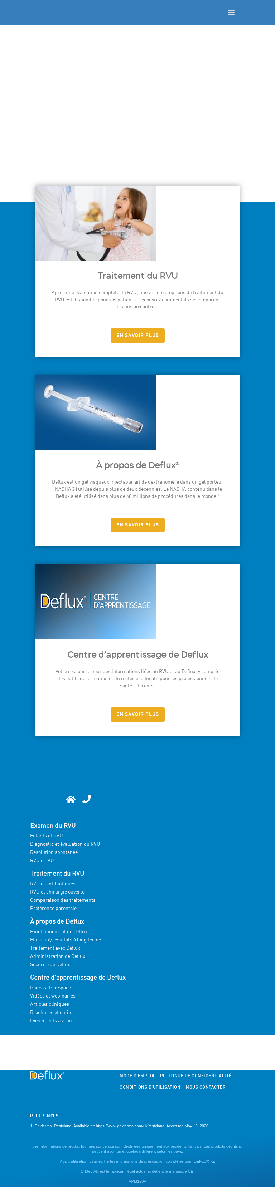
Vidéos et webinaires (53, 996)
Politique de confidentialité (196, 1076)
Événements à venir (51, 1020)
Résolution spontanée (54, 852)
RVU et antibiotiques (53, 883)
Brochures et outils (51, 1012)
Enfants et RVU (46, 836)
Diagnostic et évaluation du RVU (65, 844)
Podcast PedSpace (50, 987)
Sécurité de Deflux (50, 964)
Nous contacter (206, 1087)
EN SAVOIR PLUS (137, 335)
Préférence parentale (53, 908)
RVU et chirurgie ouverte (57, 892)
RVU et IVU (42, 860)
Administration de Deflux (57, 956)
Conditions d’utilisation (150, 1087)
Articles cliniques (49, 1004)
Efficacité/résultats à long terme (65, 940)
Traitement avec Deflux (55, 948)
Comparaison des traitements (63, 900)
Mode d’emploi (137, 1076)
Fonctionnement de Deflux (58, 931)
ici (212, 1161)
